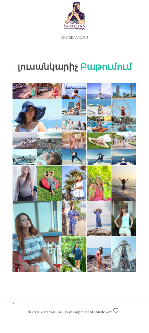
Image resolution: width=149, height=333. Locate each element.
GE (70, 37)
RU (85, 37)
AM (78, 37)
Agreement (84, 312)
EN (63, 37)
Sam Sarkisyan (60, 312)
